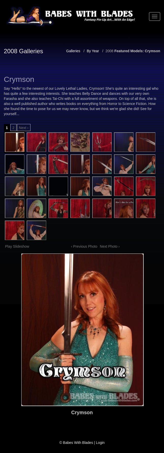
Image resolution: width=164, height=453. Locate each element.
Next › (23, 128)
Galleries (73, 51)
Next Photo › (110, 246)
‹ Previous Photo (84, 246)
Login (100, 443)
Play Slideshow (17, 246)
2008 (109, 51)
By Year (93, 51)
